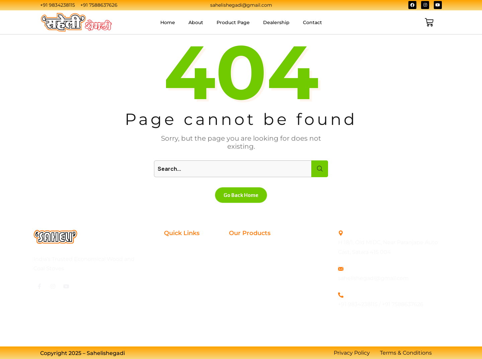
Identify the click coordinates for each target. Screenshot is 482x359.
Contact (312, 22)
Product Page (233, 22)
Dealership (276, 22)
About (195, 22)
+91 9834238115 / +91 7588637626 (380, 304)
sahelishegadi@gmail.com (373, 278)
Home (167, 22)
